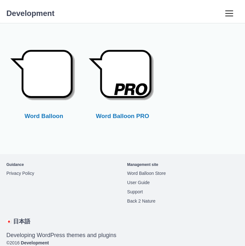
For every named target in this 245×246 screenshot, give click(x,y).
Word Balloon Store (146, 173)
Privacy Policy (20, 173)
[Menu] (229, 13)
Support (135, 191)
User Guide (138, 182)
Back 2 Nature (141, 201)
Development (30, 13)
